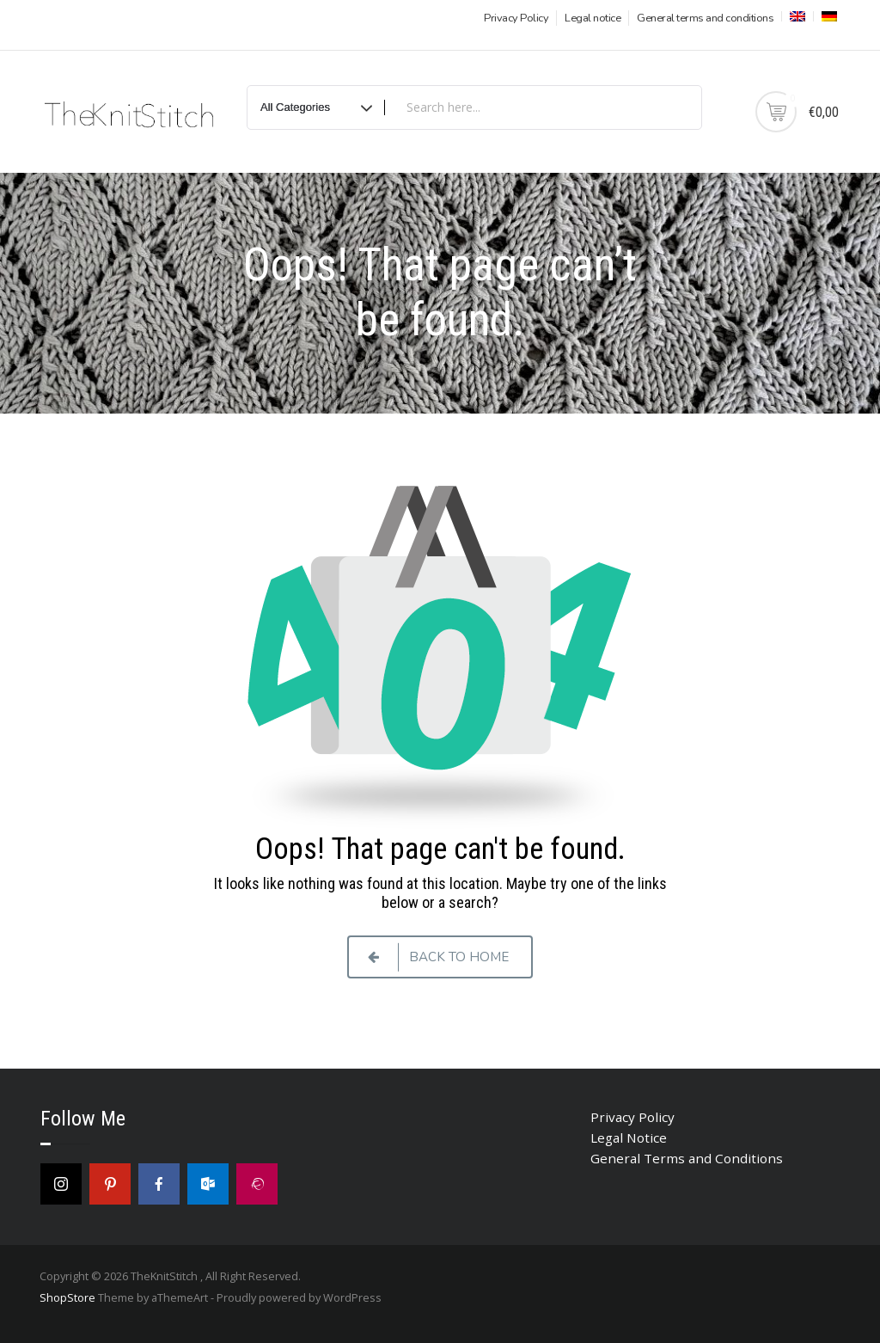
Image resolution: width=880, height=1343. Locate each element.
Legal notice (592, 18)
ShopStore (67, 1297)
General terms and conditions (705, 18)
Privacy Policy (516, 18)
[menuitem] (795, 16)
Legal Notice (628, 1137)
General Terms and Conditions (686, 1158)
